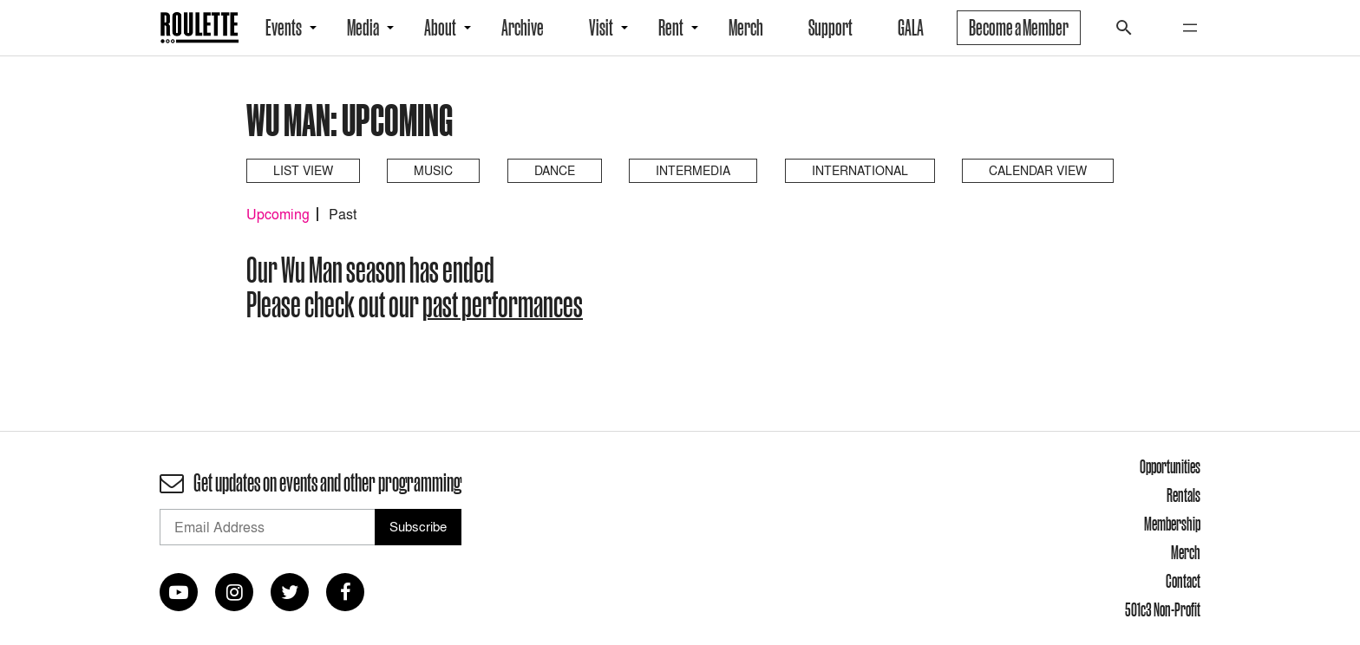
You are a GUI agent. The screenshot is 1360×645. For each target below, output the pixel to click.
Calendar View (1038, 170)
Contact (1183, 581)
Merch (746, 28)
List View (303, 170)
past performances (502, 304)
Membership (1172, 523)
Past (342, 214)
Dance (554, 170)
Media (363, 28)
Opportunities (1170, 466)
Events (283, 28)
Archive (522, 28)
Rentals (1183, 495)
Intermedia (693, 170)
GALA (911, 28)
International (860, 170)
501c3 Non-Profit (1162, 609)
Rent (670, 28)
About (440, 28)
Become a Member (1019, 28)
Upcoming (278, 214)
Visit (601, 28)
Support (830, 28)
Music (433, 170)
